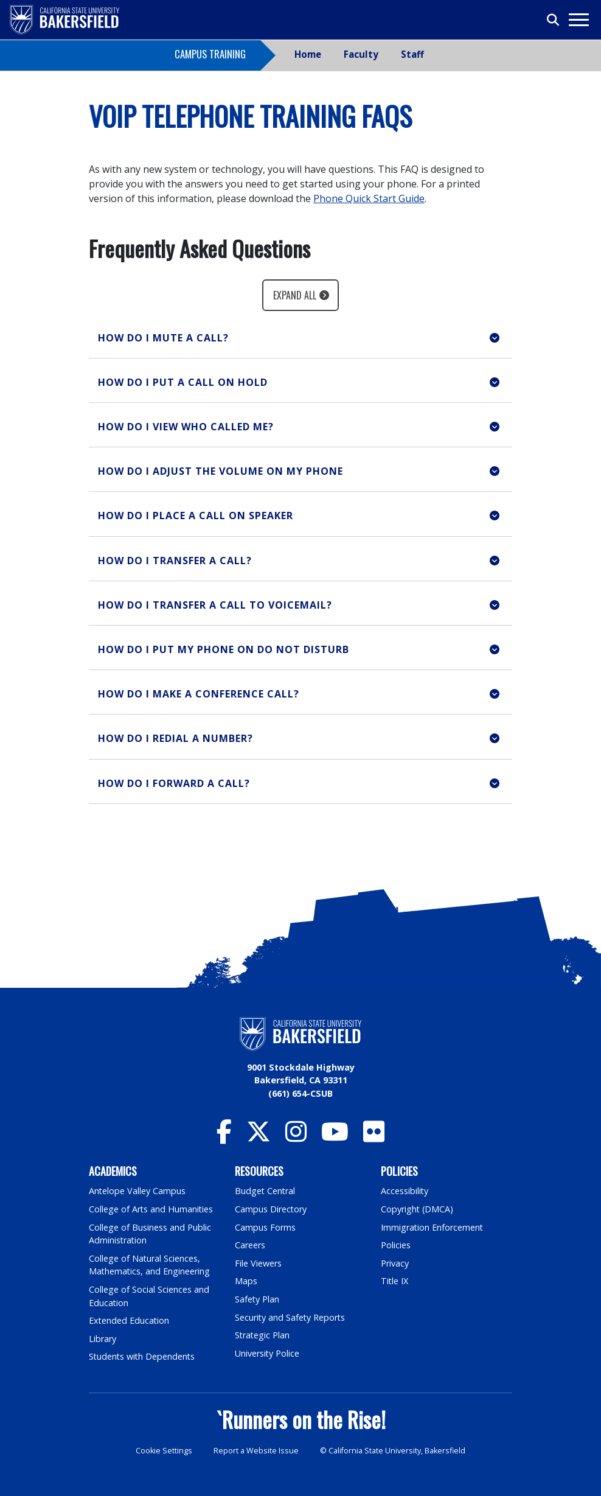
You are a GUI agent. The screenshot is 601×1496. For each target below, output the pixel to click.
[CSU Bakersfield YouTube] (335, 1137)
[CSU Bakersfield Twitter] (258, 1137)
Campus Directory (271, 1209)
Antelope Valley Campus (137, 1191)
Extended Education (129, 1320)
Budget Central (265, 1191)
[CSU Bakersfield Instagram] (296, 1137)
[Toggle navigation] (578, 20)
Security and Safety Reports (291, 1317)
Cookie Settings (164, 1450)
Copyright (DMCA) (417, 1209)
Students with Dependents (143, 1356)
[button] (300, 338)
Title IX (395, 1281)
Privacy (395, 1263)
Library (102, 1338)
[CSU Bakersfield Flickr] (374, 1137)
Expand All (294, 295)
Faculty (361, 54)
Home (307, 54)
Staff (412, 54)
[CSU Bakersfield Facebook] (224, 1137)
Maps (246, 1281)
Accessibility (405, 1191)
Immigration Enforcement (432, 1227)
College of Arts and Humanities (151, 1209)
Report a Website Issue (256, 1450)
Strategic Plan (263, 1335)
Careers (250, 1245)
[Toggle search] (553, 20)
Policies (396, 1245)
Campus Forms (265, 1227)
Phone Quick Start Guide (369, 198)
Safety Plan (257, 1299)
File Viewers (258, 1263)
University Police (267, 1353)
